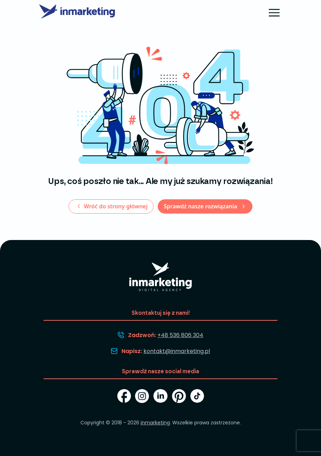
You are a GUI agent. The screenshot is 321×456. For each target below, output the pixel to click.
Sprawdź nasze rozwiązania (201, 206)
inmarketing (155, 422)
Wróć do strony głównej (115, 206)
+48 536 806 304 (180, 335)
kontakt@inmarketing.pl (176, 351)
